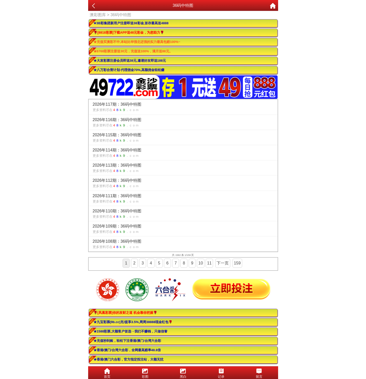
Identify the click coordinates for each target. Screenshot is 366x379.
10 (200, 263)
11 (209, 263)
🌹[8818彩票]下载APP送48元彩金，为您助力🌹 (128, 32)
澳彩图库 (98, 15)
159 (237, 263)
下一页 (223, 263)
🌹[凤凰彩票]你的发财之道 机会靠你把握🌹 (125, 313)
